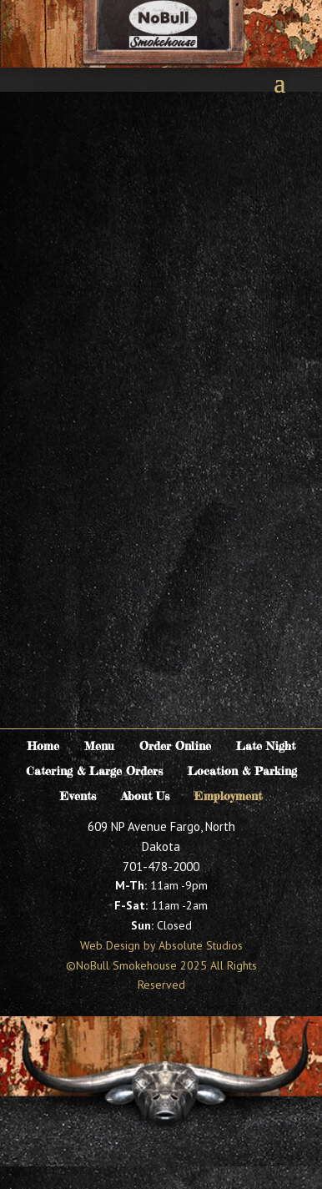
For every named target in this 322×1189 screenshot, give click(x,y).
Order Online (175, 746)
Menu (99, 746)
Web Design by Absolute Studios (161, 945)
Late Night (265, 746)
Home (43, 746)
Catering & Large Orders (94, 771)
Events (78, 796)
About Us (145, 796)
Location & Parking (242, 771)
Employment (228, 796)
